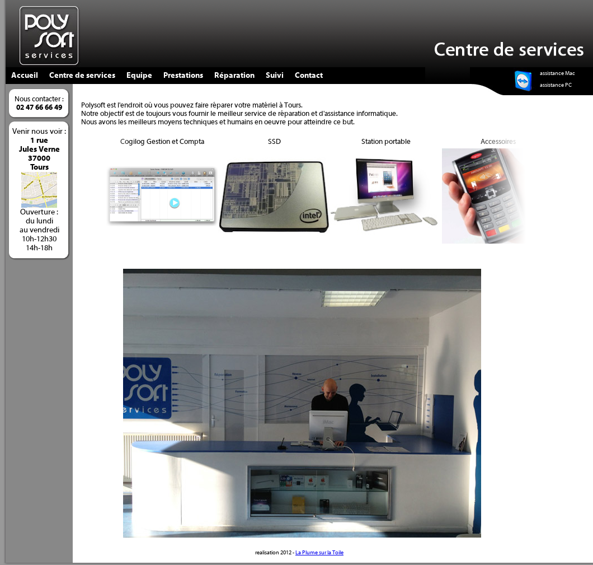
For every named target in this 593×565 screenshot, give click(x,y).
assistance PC (556, 85)
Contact (309, 75)
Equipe (139, 75)
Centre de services (82, 75)
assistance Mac (557, 73)
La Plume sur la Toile (319, 552)
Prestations (183, 75)
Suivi (275, 75)
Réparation (234, 75)
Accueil (24, 75)
